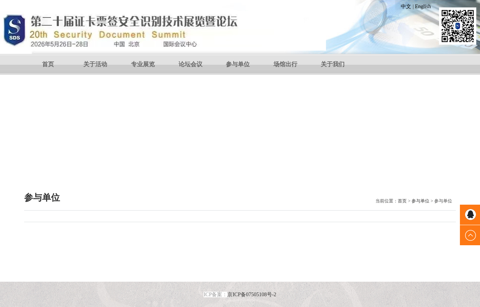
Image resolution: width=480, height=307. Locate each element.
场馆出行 (285, 64)
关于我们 (333, 64)
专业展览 (143, 64)
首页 (48, 64)
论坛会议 (190, 64)
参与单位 (238, 64)
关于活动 (95, 64)
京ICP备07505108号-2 (251, 294)
